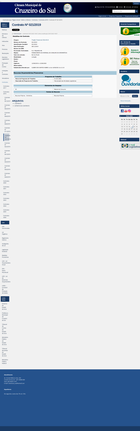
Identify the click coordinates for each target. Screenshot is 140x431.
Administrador (17, 33)
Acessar (136, 3)
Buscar (123, 92)
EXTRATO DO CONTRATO (22, 106)
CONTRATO (18, 103)
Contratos (35, 20)
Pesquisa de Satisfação (131, 16)
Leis (3, 222)
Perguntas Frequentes (115, 16)
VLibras (136, 7)
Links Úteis (3, 299)
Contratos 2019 (43, 20)
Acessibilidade (111, 7)
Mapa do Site (101, 7)
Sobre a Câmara (26, 20)
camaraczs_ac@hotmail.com (16, 383)
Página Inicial (102, 16)
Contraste (128, 7)
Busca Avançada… (126, 101)
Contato (120, 7)
